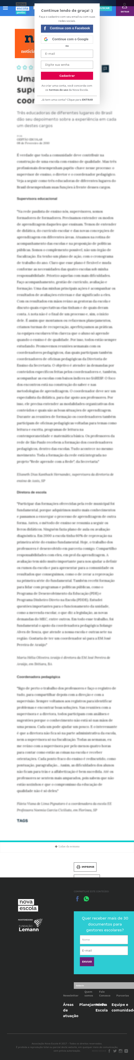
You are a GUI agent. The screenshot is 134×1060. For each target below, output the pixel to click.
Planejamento (92, 1004)
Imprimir (85, 867)
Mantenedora (25, 920)
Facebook (109, 1051)
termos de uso (58, 89)
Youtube (126, 1051)
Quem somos (88, 993)
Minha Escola (101, 1007)
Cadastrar (67, 75)
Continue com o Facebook (67, 28)
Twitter (115, 1051)
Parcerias (122, 995)
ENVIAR (87, 961)
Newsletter (70, 995)
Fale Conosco (104, 993)
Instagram (120, 1051)
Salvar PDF (87, 879)
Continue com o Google (66, 39)
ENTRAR (87, 99)
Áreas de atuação (70, 1010)
